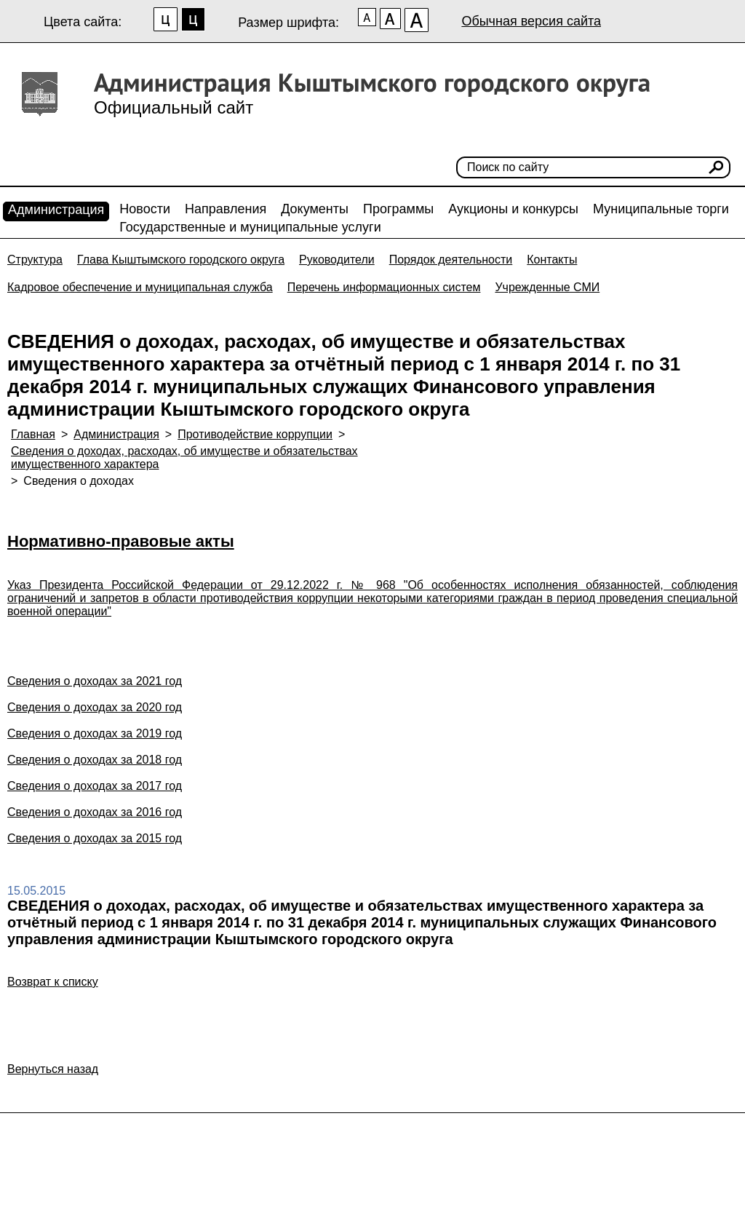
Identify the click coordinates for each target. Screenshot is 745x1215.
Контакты (552, 259)
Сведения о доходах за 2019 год (94, 733)
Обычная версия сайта (531, 21)
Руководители (337, 259)
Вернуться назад (52, 1069)
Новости (144, 209)
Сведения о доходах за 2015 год (94, 838)
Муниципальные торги (661, 209)
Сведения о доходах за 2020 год (94, 707)
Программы (398, 209)
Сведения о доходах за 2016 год (94, 812)
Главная (33, 434)
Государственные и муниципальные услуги (250, 227)
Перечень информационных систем (384, 287)
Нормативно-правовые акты (120, 541)
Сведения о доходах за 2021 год (94, 681)
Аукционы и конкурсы (513, 209)
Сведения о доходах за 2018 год (94, 759)
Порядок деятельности (451, 259)
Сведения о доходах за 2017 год (94, 786)
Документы (314, 209)
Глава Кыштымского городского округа (180, 259)
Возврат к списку (52, 981)
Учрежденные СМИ (547, 287)
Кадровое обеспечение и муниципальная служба (140, 287)
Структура (35, 259)
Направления (225, 209)
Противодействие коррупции (255, 434)
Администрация (56, 209)
